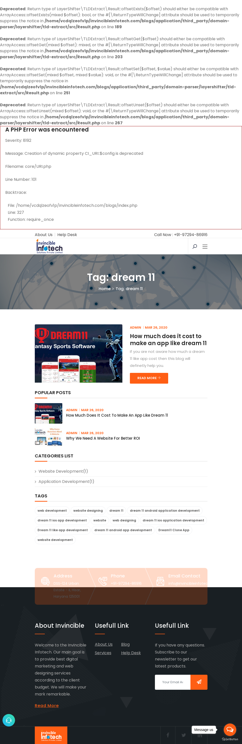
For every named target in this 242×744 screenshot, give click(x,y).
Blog (125, 644)
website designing (88, 510)
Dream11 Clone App (173, 530)
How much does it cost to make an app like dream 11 (168, 339)
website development (61, 471)
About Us (44, 235)
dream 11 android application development (165, 510)
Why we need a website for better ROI (103, 438)
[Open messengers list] (230, 729)
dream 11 (116, 510)
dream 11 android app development (123, 530)
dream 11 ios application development (173, 520)
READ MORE (149, 378)
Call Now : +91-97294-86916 (180, 235)
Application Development (64, 481)
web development (52, 510)
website (99, 520)
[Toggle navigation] (204, 247)
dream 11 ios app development (62, 520)
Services (103, 653)
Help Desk (67, 235)
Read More (47, 705)
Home (105, 289)
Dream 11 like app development (63, 530)
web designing (124, 520)
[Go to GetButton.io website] (230, 739)
